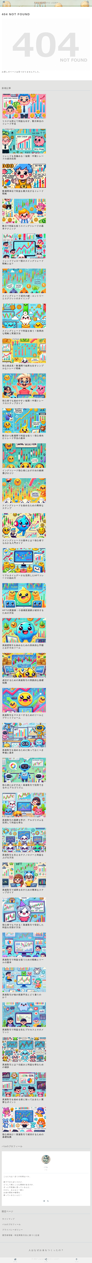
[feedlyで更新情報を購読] (44, 1200)
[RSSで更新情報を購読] (47, 1200)
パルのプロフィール (11, 1224)
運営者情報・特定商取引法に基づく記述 (21, 1235)
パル (46, 1167)
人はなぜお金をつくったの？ (46, 3)
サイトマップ (8, 1219)
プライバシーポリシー (12, 1230)
